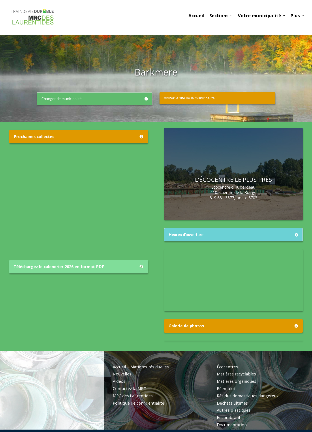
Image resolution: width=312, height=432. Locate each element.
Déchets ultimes (232, 403)
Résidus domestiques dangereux (247, 395)
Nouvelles (122, 374)
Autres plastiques (233, 410)
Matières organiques (236, 381)
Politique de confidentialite (138, 403)
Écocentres (227, 366)
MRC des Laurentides (133, 395)
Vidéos (119, 381)
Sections (219, 16)
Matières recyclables (236, 374)
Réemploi (226, 388)
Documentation (232, 424)
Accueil (196, 16)
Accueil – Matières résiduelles (141, 366)
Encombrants (229, 417)
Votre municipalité (259, 16)
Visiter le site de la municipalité (189, 98)
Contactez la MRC (129, 388)
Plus (295, 16)
